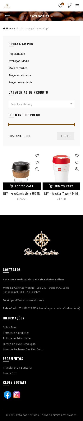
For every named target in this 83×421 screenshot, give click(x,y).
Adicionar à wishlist (37, 155)
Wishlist (62, 4)
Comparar (37, 162)
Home (9, 28)
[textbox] (41, 104)
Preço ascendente (20, 75)
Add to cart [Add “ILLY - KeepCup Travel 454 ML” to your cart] (63, 186)
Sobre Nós (9, 327)
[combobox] (41, 104)
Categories (39, 16)
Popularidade (17, 53)
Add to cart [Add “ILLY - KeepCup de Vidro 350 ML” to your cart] (24, 186)
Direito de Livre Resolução (19, 344)
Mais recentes (18, 68)
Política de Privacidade (17, 338)
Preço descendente (21, 82)
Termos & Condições (16, 333)
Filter (65, 136)
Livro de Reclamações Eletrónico (23, 349)
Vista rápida (37, 169)
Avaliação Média (19, 61)
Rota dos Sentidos (27, 415)
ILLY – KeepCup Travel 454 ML (61, 193)
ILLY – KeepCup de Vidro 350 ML (21, 193)
